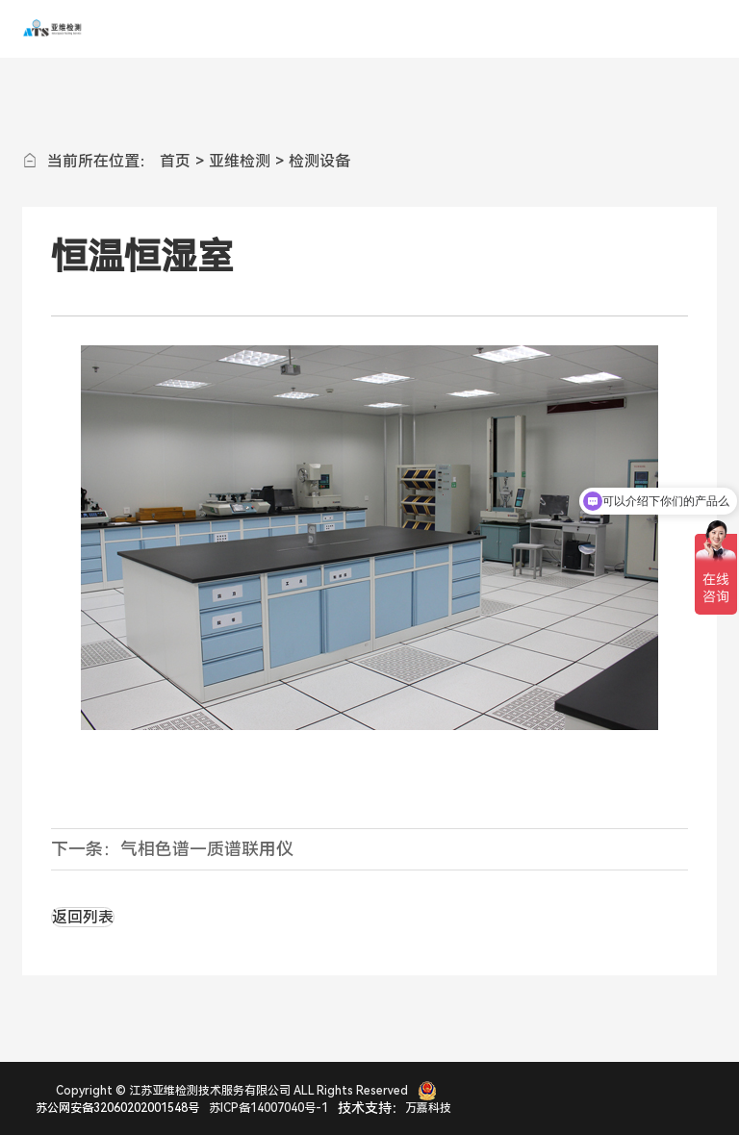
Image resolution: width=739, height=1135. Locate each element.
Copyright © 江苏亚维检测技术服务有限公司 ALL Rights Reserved (232, 1090)
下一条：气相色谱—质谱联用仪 (172, 849)
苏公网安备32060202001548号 (117, 1108)
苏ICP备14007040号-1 (268, 1108)
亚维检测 (239, 161)
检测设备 (319, 161)
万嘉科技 (428, 1108)
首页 (175, 161)
